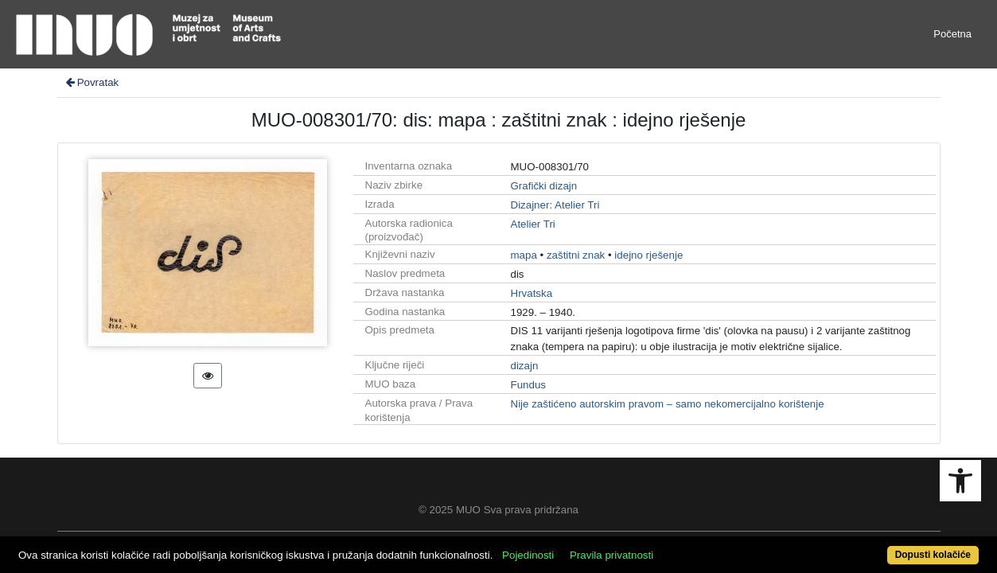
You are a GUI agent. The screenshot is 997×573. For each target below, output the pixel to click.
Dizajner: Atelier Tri (555, 205)
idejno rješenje (648, 255)
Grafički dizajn (544, 186)
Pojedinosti (578, 546)
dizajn (525, 366)
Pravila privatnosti (661, 546)
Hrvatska (532, 293)
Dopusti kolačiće (878, 546)
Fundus (528, 385)
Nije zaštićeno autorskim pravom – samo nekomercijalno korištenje (667, 404)
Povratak (91, 82)
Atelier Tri (533, 224)
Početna (952, 34)
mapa (524, 255)
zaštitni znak (576, 255)
